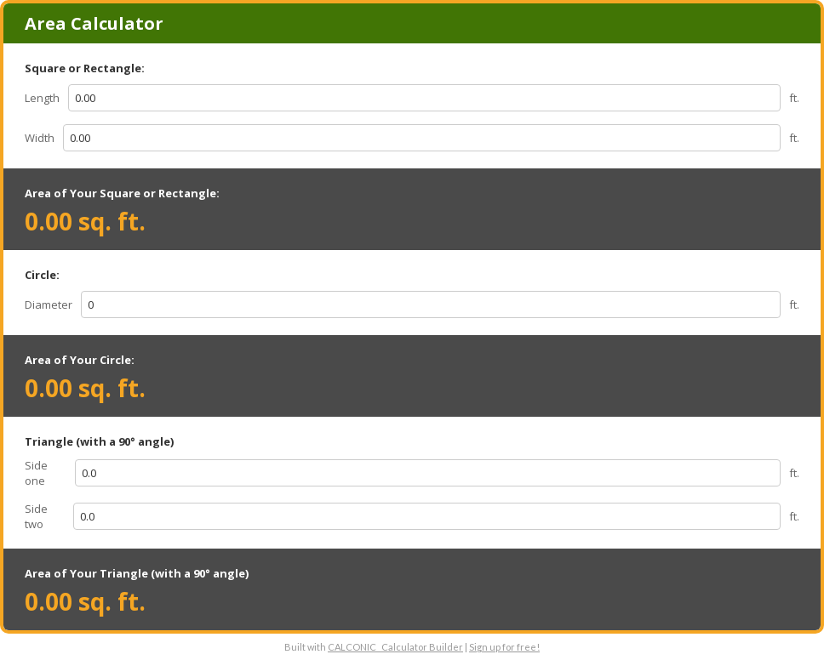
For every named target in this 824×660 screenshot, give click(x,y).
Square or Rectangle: (85, 68)
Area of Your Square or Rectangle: (122, 193)
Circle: (42, 274)
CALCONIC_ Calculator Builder (395, 646)
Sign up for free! (504, 646)
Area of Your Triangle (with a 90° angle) (137, 573)
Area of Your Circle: (79, 359)
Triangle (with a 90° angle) (99, 441)
